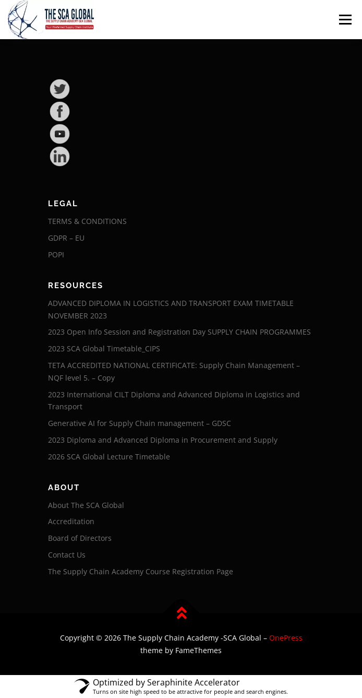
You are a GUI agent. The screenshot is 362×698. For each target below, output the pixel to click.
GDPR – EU (66, 238)
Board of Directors (80, 538)
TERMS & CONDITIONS (87, 221)
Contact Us (67, 555)
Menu (344, 19)
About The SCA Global (86, 505)
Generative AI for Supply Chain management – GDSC (139, 423)
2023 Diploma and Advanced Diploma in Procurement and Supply (162, 440)
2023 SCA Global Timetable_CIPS (104, 348)
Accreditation (71, 521)
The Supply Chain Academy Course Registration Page (140, 571)
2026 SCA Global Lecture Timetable (109, 457)
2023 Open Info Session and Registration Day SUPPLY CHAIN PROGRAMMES (179, 332)
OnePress (286, 638)
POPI (56, 254)
